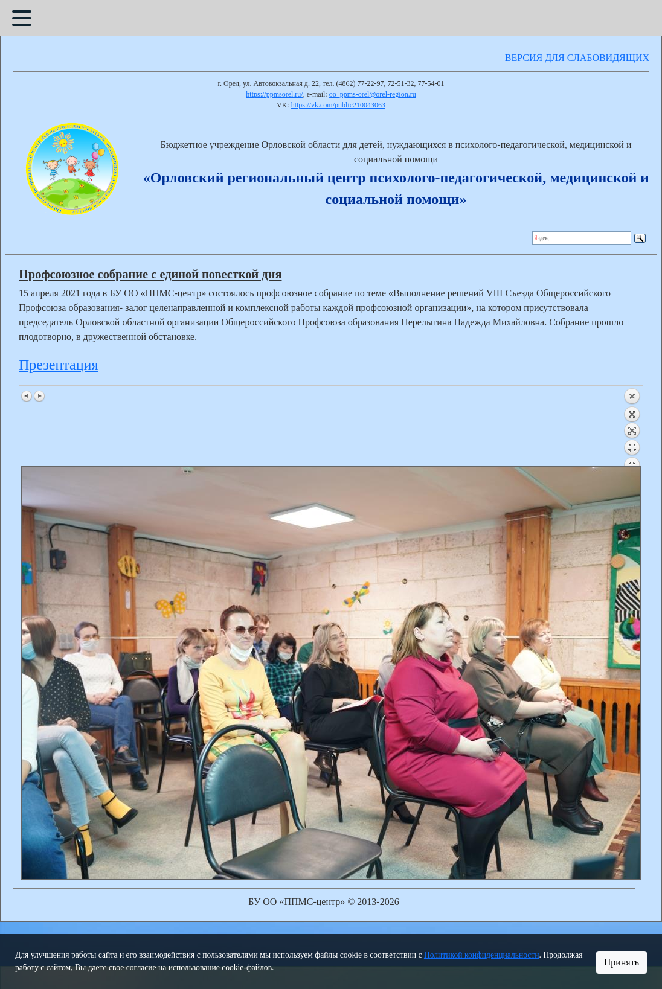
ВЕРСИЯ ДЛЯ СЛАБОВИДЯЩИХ (577, 58)
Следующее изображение (39, 396)
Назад (632, 427)
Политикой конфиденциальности (481, 954)
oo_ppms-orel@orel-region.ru (372, 94)
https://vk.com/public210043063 (338, 105)
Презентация (58, 365)
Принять (621, 962)
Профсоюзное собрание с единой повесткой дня (150, 274)
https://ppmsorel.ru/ (274, 94)
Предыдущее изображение (27, 396)
